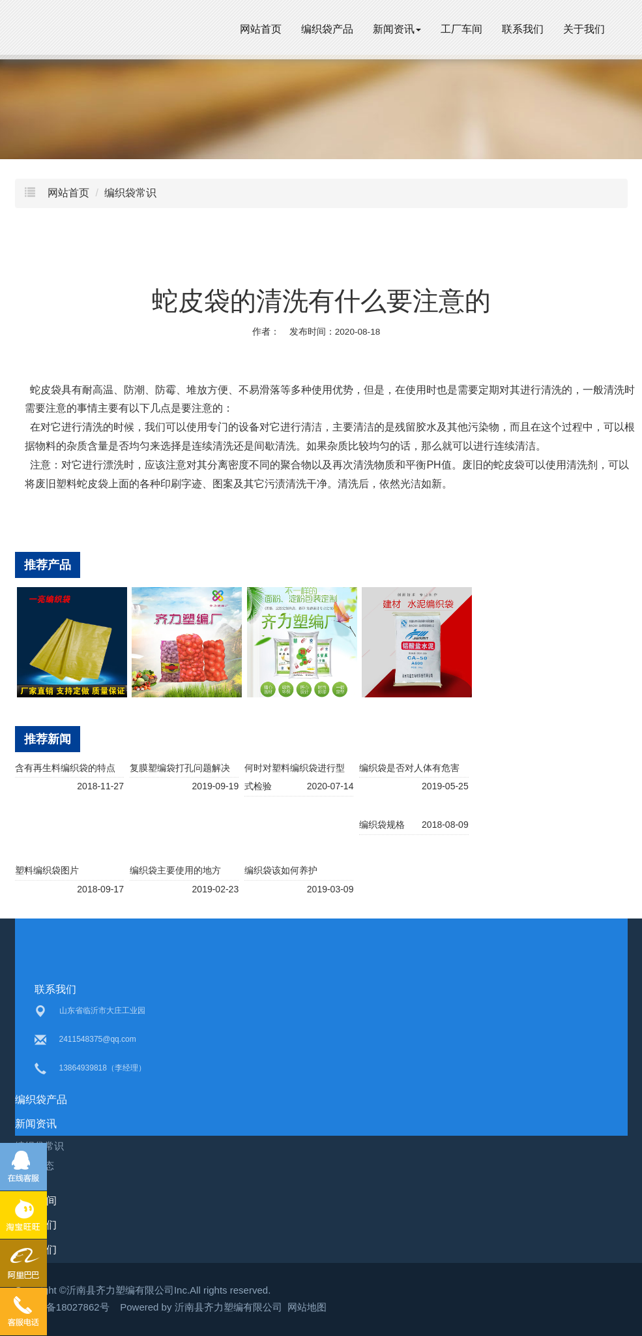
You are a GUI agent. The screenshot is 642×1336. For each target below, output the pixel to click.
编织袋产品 (327, 29)
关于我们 (584, 29)
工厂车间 (461, 29)
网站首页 (261, 29)
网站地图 (307, 1307)
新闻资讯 (397, 29)
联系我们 (523, 29)
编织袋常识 (130, 192)
